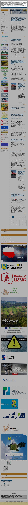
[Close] (26, 2)
